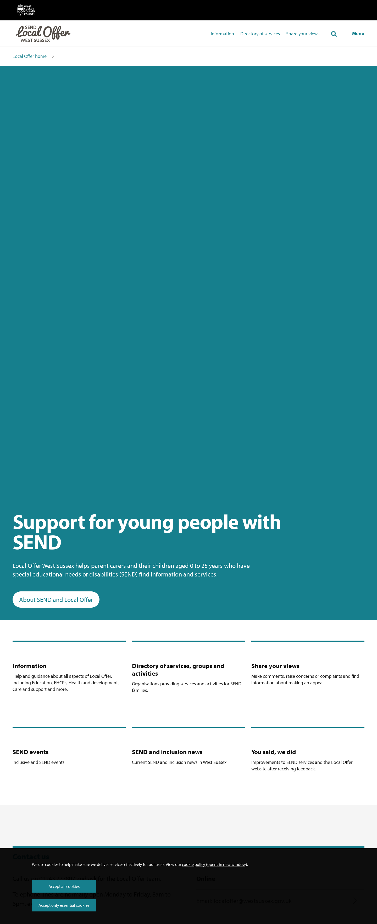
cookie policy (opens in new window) (214, 864)
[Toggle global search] (334, 34)
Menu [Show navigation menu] (358, 33)
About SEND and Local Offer (56, 599)
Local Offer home (30, 56)
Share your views (302, 34)
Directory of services (260, 34)
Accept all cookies (64, 886)
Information (222, 34)
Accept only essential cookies (63, 905)
